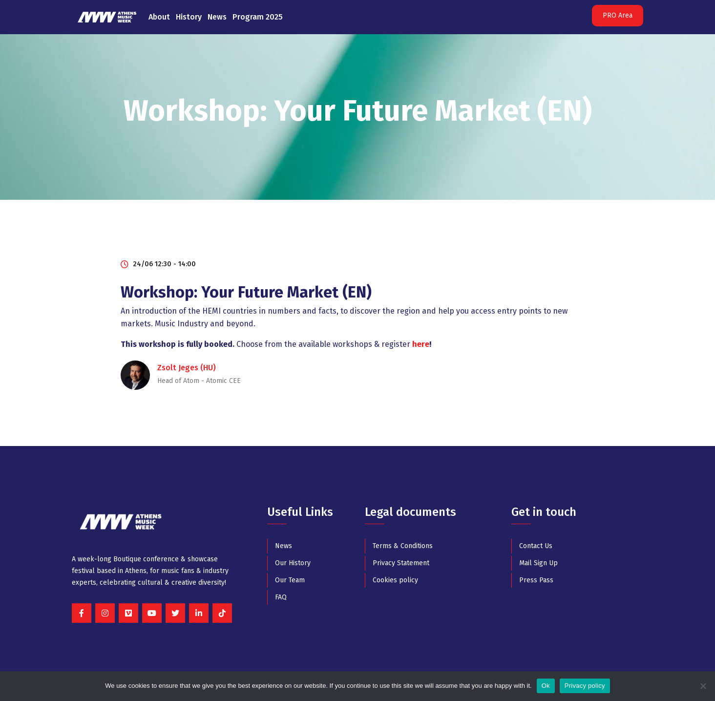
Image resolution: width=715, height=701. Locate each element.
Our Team (290, 580)
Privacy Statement (401, 563)
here (420, 344)
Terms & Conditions (403, 546)
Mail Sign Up (538, 563)
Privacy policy (585, 685)
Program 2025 (257, 16)
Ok (546, 685)
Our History (293, 563)
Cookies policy (395, 580)
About (159, 16)
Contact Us (535, 546)
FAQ (281, 597)
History (189, 16)
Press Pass (536, 580)
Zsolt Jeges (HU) (186, 367)
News (217, 16)
